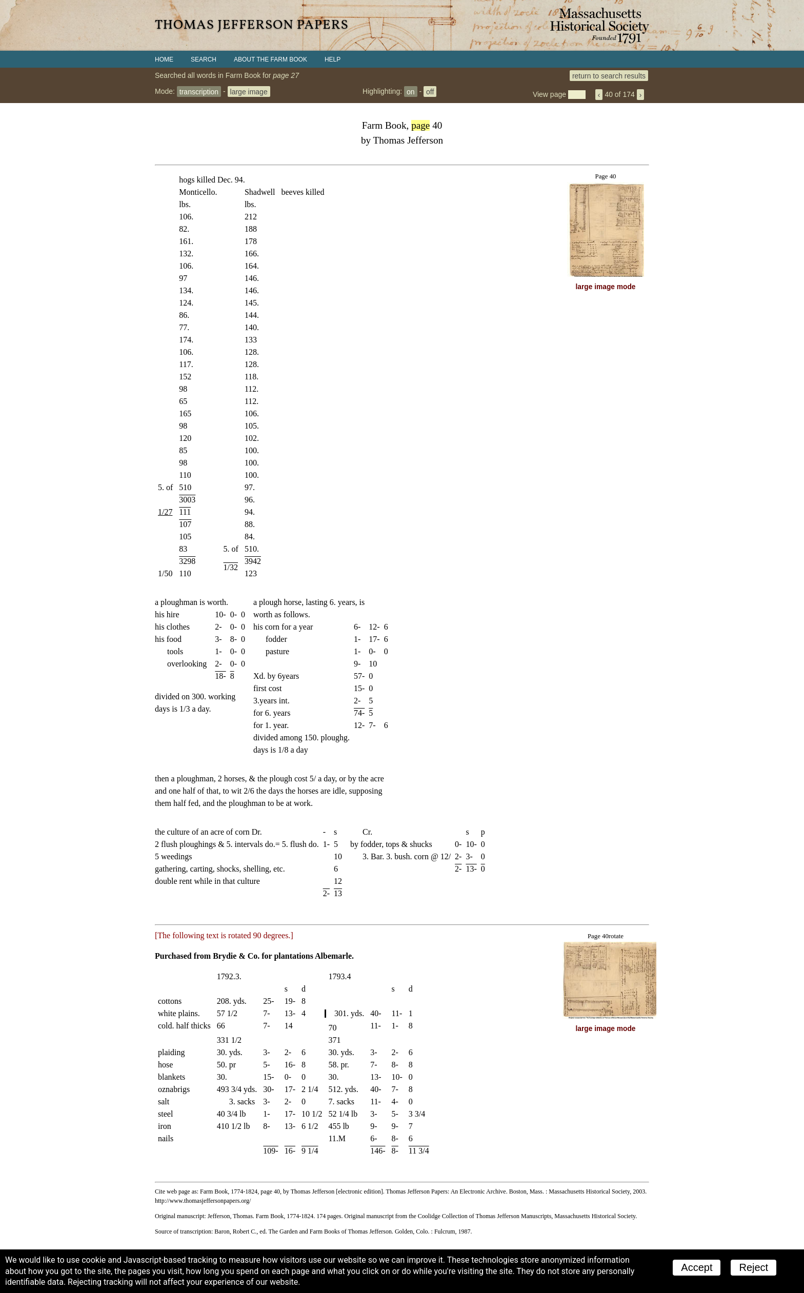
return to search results (609, 75)
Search (203, 59)
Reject (753, 1267)
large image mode (606, 287)
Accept (696, 1267)
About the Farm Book (270, 59)
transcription (198, 91)
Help (332, 59)
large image (249, 91)
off (430, 91)
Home (164, 59)
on (411, 91)
